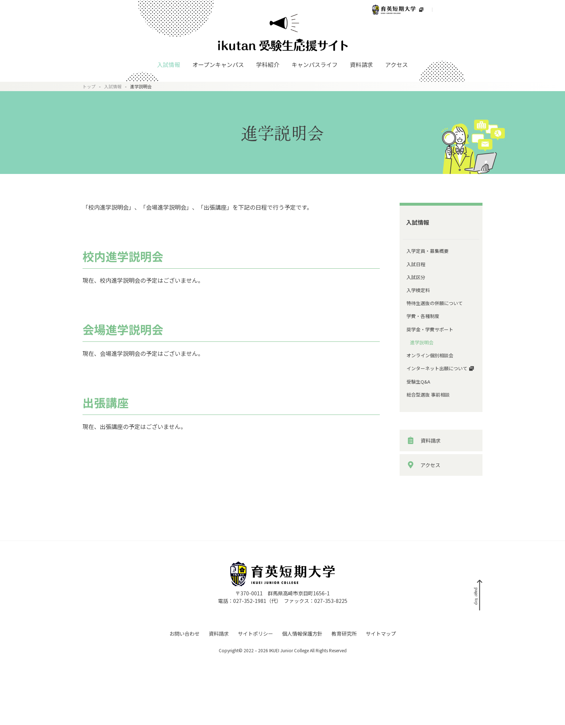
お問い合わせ (184, 690)
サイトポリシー (255, 690)
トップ (89, 86)
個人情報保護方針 (302, 690)
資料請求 (361, 64)
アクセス (396, 64)
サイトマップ (381, 690)
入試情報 (168, 64)
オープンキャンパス (218, 64)
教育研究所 (344, 690)
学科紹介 (267, 64)
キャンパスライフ (315, 64)
